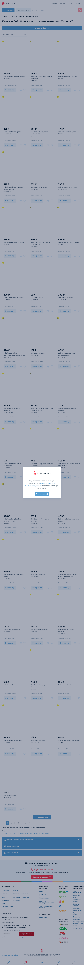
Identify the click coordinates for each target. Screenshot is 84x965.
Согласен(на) (42, 494)
